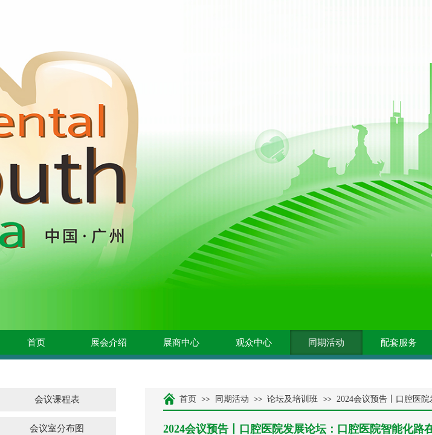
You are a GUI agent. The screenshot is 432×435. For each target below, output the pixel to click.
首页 (36, 342)
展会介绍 (109, 342)
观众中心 (254, 342)
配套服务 (399, 342)
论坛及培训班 (292, 399)
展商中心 (181, 342)
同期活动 (326, 342)
